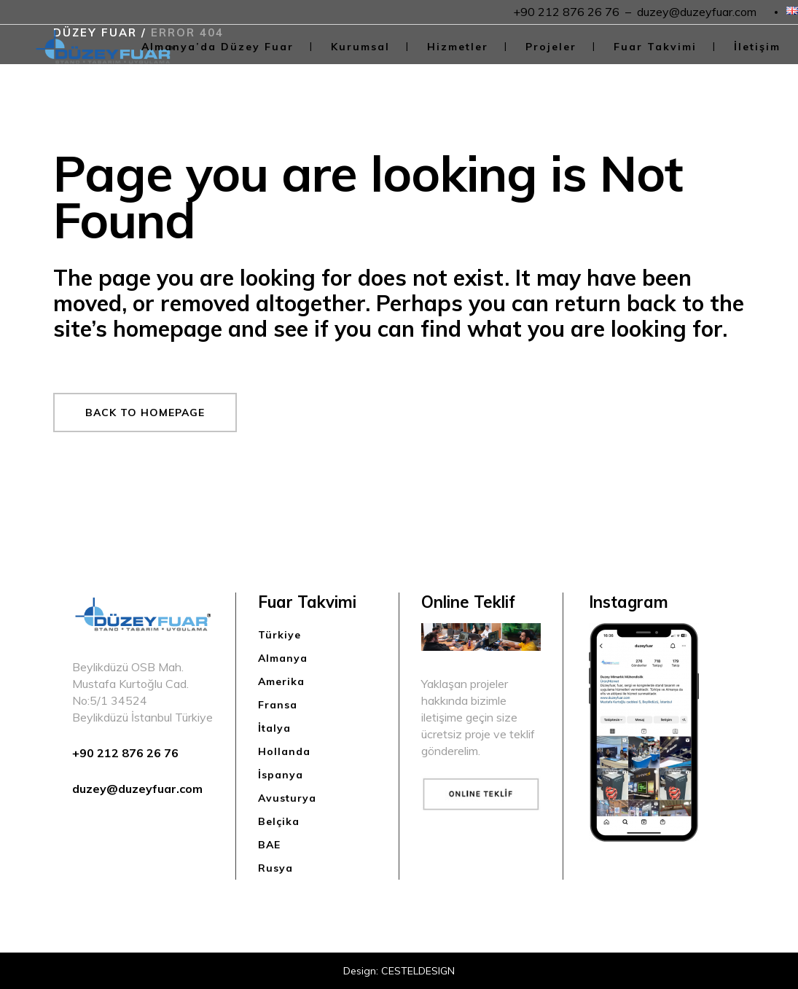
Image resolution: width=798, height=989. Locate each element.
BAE (269, 844)
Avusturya (287, 798)
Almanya (283, 658)
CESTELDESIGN (418, 970)
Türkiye (279, 634)
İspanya (280, 774)
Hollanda (284, 751)
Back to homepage (145, 412)
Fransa (277, 704)
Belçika (279, 821)
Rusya (275, 868)
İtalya (274, 728)
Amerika (281, 681)
